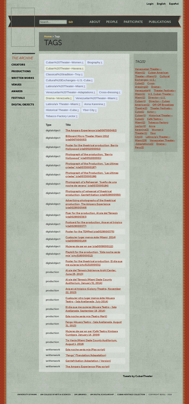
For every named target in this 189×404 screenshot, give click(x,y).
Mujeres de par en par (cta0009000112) (89, 246)
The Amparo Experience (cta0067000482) (91, 130)
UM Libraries (80, 394)
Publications (160, 22)
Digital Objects (22, 104)
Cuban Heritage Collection (131, 394)
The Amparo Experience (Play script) (87, 366)
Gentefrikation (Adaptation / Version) (88, 360)
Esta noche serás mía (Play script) (85, 349)
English (161, 3)
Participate (133, 22)
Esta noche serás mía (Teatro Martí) (86, 316)
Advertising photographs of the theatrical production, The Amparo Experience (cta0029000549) (91, 204)
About (95, 22)
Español (174, 3)
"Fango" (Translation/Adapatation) (86, 355)
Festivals (18, 97)
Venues (16, 84)
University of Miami (27, 394)
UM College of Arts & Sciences (55, 394)
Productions (21, 71)
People (112, 22)
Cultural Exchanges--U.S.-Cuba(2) (152, 80)
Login (150, 3)
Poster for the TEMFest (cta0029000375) (90, 231)
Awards (17, 91)
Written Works (22, 77)
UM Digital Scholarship (102, 394)
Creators (18, 64)
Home (48, 36)
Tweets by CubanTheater (138, 376)
